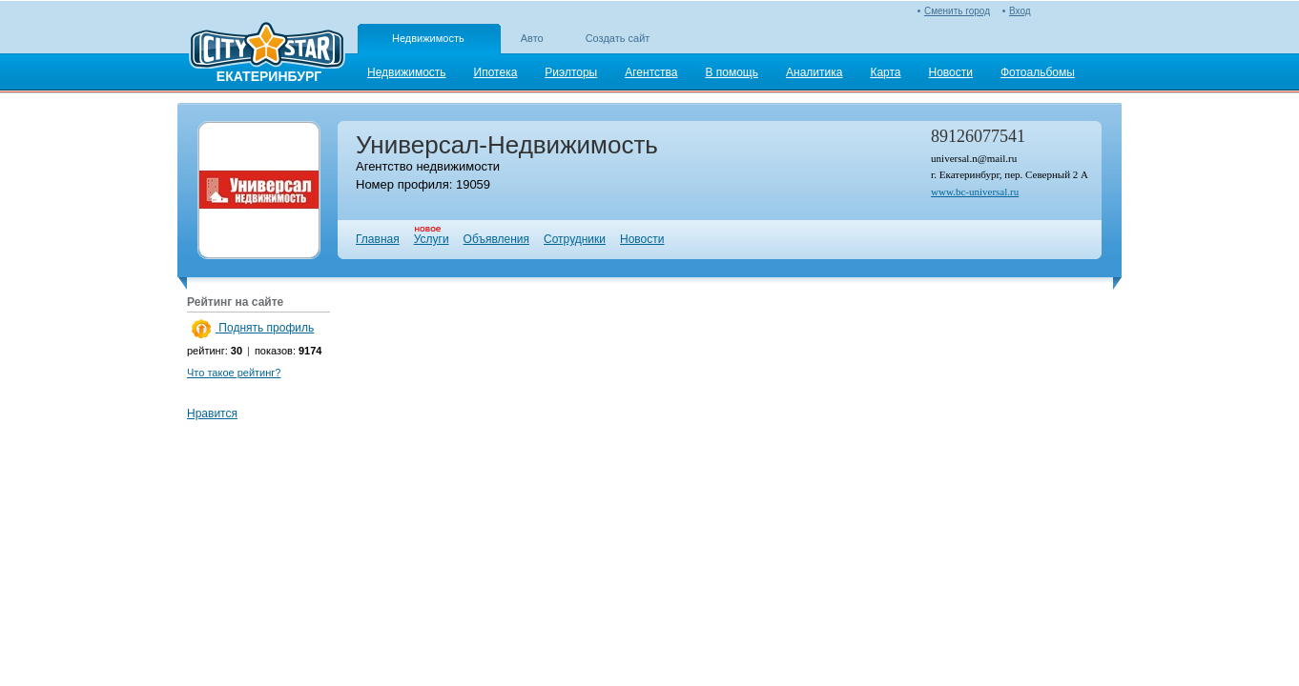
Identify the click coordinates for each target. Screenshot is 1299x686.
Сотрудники (575, 239)
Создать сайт (618, 38)
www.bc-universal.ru (975, 191)
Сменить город (957, 11)
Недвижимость (428, 38)
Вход (1020, 11)
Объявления (496, 239)
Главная (378, 239)
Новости (642, 239)
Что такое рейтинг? (233, 372)
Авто (532, 38)
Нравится (212, 413)
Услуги (431, 239)
